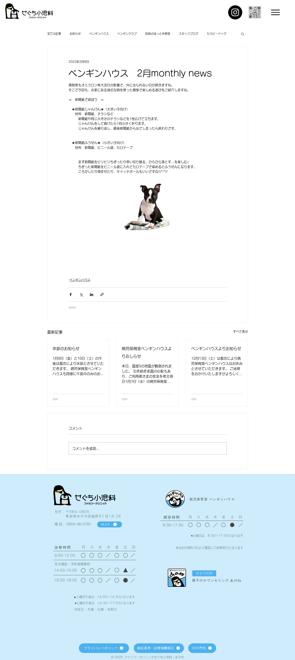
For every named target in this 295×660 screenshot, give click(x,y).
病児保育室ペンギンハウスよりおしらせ (147, 352)
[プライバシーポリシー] (104, 648)
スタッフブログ (188, 33)
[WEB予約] (202, 648)
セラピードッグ (216, 33)
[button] (243, 33)
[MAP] (109, 524)
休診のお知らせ (66, 348)
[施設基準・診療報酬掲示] (159, 648)
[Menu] (275, 12)
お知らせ (75, 33)
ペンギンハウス (99, 33)
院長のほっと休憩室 (157, 33)
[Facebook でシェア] (71, 294)
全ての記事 (54, 33)
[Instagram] (235, 12)
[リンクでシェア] (102, 294)
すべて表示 (240, 331)
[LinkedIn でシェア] (92, 294)
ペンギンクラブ (127, 33)
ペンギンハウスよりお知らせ (216, 348)
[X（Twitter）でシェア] (81, 294)
